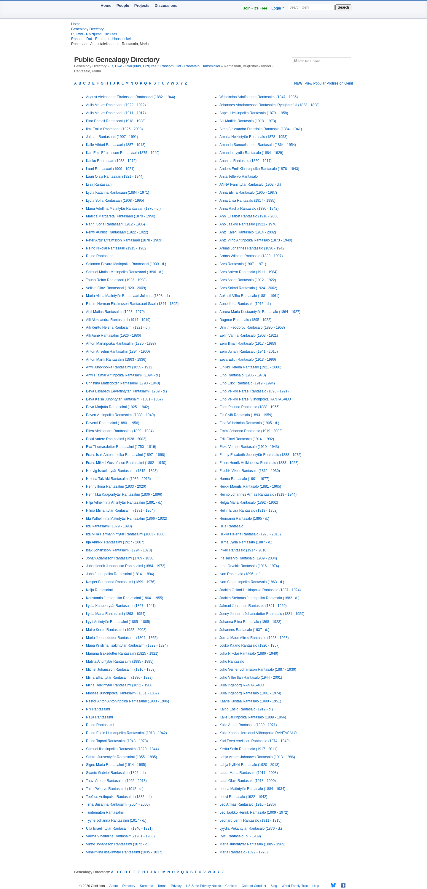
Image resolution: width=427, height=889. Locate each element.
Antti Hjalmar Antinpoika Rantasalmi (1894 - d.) (123, 375)
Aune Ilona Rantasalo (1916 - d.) (245, 304)
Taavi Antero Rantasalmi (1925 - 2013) (116, 781)
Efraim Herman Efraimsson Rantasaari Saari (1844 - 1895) (132, 304)
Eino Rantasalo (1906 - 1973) (242, 375)
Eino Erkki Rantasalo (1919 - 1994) (247, 383)
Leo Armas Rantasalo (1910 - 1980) (247, 804)
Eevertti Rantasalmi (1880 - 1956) (112, 423)
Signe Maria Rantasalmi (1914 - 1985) (116, 765)
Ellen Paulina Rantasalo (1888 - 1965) (249, 407)
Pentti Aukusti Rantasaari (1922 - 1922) (117, 232)
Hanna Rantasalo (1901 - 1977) (244, 479)
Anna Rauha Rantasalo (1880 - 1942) (248, 208)
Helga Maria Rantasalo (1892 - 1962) (248, 502)
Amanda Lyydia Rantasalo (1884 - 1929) (251, 153)
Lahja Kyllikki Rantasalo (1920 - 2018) (249, 765)
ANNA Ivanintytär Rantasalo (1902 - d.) (250, 184)
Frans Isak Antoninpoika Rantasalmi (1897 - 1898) (125, 455)
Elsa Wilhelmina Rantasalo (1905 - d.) (249, 423)
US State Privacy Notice (203, 886)
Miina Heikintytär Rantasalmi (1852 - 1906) (119, 685)
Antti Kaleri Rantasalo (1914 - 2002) (247, 232)
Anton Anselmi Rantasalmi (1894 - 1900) (118, 351)
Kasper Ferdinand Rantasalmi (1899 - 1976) (120, 582)
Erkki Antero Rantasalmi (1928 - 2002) (116, 439)
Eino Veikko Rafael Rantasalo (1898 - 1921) (254, 391)
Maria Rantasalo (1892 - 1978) (243, 852)
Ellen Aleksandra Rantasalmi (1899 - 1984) (120, 431)
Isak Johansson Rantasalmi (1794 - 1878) (119, 550)
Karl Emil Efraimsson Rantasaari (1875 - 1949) (123, 153)
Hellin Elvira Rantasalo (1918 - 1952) (248, 510)
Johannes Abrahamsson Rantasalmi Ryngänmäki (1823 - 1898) (269, 105)
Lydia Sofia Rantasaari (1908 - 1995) (115, 200)
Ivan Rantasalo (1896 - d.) (240, 574)
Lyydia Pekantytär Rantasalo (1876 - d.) (250, 828)
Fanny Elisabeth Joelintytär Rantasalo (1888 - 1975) (260, 455)
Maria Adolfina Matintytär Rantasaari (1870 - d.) (123, 208)
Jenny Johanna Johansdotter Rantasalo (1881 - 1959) (262, 614)
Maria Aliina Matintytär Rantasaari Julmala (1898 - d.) (128, 296)
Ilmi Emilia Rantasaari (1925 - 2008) (114, 129)
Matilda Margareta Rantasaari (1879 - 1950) (120, 216)
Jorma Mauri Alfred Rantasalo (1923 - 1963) (254, 638)
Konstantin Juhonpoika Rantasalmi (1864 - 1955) (124, 598)
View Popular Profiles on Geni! (323, 83)
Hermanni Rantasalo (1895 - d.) (244, 518)
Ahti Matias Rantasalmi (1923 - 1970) (115, 312)
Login (276, 8)
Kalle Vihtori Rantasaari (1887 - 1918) (116, 145)
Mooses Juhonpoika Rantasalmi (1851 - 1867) (122, 693)
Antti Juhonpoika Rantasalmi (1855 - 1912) (119, 367)
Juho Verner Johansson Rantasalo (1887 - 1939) (257, 669)
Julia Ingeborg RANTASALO (241, 685)
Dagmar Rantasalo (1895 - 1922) (245, 320)
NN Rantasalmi (98, 709)
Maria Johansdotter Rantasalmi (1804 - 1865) (121, 638)
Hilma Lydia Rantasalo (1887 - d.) (245, 542)
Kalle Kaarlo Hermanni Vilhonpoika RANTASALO (258, 733)
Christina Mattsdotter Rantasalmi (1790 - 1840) (123, 383)
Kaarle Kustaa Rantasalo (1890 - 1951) (250, 701)
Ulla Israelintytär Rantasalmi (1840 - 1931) (119, 828)
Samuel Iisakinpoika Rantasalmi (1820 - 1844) (122, 749)
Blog (273, 886)
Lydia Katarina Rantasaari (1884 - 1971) (117, 192)
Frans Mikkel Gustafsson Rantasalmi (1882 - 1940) (126, 463)
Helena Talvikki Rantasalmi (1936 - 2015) (118, 479)
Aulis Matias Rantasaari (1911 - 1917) (116, 113)
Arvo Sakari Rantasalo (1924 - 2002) (248, 288)
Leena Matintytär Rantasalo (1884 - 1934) (252, 789)
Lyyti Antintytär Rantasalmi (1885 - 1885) (118, 622)
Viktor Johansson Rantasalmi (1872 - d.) (117, 844)
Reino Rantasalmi (100, 725)
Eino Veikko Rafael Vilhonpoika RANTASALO (255, 399)
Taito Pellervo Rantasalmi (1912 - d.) (115, 789)
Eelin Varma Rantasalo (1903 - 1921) (248, 335)
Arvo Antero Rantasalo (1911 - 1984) (248, 272)
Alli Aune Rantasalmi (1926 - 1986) (113, 335)
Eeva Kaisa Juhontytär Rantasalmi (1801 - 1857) (124, 399)
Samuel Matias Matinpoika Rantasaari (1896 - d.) (124, 272)
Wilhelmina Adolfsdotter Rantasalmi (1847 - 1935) (258, 97)
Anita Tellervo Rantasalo (238, 176)
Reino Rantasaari (100, 256)
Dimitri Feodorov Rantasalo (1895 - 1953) (252, 327)
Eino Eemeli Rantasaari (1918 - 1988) (116, 121)
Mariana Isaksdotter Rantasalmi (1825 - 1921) (122, 653)
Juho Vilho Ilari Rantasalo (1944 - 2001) (250, 677)
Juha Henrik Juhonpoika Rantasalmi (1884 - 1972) (125, 566)
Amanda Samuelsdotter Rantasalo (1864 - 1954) (257, 145)
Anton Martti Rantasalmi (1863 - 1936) (116, 359)
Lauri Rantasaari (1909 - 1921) (110, 169)
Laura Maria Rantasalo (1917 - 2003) (248, 773)
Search (343, 7)
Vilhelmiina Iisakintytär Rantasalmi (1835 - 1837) (124, 852)
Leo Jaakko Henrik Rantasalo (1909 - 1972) (253, 812)
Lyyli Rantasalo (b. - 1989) (240, 836)
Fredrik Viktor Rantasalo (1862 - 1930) (249, 471)
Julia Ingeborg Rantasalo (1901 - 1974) (250, 693)
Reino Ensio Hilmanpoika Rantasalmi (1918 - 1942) (126, 733)
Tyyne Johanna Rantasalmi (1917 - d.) (116, 820)
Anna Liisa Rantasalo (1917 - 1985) (247, 200)
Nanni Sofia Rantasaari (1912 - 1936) (115, 224)
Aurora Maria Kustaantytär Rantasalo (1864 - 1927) (259, 312)
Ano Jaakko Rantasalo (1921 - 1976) (248, 224)
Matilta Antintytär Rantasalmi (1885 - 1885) (119, 661)
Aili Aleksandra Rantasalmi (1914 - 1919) (118, 320)
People (123, 5)
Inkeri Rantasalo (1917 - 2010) (243, 550)
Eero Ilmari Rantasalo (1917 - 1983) (247, 343)
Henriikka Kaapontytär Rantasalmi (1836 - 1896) (124, 494)
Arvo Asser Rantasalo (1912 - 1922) (247, 280)
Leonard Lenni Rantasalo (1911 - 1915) (250, 820)
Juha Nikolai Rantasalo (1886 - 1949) (248, 653)
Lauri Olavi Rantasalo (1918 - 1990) (247, 781)
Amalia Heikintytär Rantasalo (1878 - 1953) (253, 137)
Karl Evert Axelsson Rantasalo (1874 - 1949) (254, 741)
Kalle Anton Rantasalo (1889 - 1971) (248, 725)
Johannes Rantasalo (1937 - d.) (244, 630)
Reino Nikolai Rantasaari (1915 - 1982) (116, 248)
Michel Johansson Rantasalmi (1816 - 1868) (121, 669)
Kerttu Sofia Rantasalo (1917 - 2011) (248, 749)
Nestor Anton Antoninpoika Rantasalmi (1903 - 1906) (127, 701)
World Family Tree (294, 886)
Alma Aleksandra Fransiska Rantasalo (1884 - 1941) (260, 129)
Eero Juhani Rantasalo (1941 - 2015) (248, 351)
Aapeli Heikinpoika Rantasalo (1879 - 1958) (253, 113)
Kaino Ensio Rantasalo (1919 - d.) (246, 709)
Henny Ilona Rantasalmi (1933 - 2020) (116, 486)
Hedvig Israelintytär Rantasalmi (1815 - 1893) (121, 471)
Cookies (231, 886)
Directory (129, 886)
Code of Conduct (254, 886)
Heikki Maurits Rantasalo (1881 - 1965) (250, 486)
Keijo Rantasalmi (99, 590)
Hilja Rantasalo (231, 526)
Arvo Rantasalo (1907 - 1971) (242, 264)
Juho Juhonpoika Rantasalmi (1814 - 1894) (120, 574)
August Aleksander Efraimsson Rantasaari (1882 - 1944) (130, 97)
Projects (141, 5)
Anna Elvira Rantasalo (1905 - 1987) (248, 192)
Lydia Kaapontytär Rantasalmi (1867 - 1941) (121, 606)
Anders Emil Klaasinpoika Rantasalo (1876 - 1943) (259, 169)
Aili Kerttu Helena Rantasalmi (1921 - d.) (118, 327)
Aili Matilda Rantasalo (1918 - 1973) (247, 121)
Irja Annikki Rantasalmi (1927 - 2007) (115, 542)
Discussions (165, 5)
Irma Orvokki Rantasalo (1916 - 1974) (249, 566)
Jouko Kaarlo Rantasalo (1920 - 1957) (249, 645)
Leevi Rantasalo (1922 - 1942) (243, 797)
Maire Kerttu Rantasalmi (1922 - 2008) (116, 630)
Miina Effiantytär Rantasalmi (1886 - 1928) (119, 677)
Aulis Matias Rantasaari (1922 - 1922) (116, 105)
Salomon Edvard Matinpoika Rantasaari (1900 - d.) (126, 264)
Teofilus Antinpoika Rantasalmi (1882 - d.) (119, 797)
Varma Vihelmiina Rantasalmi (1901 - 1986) (120, 836)
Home (106, 5)
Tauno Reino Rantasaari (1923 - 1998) (116, 280)
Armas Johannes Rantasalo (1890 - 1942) (252, 248)
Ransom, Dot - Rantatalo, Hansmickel (101, 39)
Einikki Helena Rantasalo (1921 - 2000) (250, 367)
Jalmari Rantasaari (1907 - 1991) (112, 137)
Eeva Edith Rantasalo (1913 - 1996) (247, 359)
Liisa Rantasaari (98, 184)
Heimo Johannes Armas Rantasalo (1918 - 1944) (258, 494)
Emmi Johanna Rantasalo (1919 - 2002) (251, 431)
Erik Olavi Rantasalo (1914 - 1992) (246, 439)
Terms (161, 886)
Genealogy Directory (87, 29)
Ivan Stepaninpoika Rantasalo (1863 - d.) (251, 582)
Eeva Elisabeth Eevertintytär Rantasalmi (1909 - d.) (126, 391)
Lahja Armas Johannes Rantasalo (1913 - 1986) (257, 757)
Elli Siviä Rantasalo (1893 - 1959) (245, 415)
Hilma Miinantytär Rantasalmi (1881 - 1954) (120, 510)
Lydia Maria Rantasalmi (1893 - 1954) (115, 614)
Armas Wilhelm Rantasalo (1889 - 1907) (251, 256)
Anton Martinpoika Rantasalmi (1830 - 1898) (121, 343)
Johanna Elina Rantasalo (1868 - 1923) (250, 622)
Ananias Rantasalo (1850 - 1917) (245, 161)
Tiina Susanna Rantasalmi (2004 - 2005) (118, 804)
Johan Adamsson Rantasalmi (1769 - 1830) (120, 558)
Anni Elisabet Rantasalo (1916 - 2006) (249, 216)
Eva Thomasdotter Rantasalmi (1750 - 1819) (121, 447)
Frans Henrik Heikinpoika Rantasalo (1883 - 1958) (259, 463)
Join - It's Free (255, 8)
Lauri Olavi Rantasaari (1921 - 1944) (115, 176)
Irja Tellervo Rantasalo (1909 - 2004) (248, 558)
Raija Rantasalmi (99, 717)
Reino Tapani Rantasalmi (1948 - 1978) (117, 741)
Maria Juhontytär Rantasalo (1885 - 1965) (252, 844)
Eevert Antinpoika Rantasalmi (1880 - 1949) (120, 415)
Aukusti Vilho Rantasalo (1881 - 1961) (249, 296)
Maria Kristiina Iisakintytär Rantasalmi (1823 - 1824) (127, 645)
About (113, 886)
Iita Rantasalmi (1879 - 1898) (109, 526)
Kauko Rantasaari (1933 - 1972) (111, 161)
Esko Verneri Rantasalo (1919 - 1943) (249, 447)
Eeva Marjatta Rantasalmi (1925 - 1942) (117, 407)
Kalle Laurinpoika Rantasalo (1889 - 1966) (252, 717)
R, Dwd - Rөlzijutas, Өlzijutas (94, 34)
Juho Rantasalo (231, 661)
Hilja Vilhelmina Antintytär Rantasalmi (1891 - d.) (124, 502)
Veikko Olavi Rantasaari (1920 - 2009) (116, 288)
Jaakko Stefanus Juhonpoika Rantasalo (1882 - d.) (259, 598)
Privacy (176, 886)
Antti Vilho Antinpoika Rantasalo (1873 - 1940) (255, 240)
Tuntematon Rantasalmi (105, 812)
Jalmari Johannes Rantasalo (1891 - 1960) (253, 606)
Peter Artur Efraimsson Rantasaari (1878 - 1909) (124, 240)
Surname (146, 886)
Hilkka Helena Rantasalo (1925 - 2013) (250, 534)
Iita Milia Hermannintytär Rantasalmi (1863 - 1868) (125, 534)
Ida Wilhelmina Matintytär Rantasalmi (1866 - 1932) (126, 518)
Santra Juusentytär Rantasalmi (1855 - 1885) (121, 757)
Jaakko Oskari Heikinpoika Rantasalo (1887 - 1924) (260, 590)
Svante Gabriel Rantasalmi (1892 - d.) (116, 773)
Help (316, 886)
